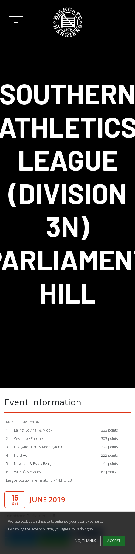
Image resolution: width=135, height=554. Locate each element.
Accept (113, 540)
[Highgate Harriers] (68, 22)
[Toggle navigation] (16, 22)
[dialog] (67, 533)
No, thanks (85, 540)
